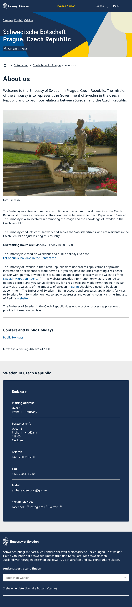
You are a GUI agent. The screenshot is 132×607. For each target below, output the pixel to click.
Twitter (52, 507)
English (18, 20)
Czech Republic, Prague (47, 65)
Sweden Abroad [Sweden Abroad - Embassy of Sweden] (66, 6)
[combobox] (66, 578)
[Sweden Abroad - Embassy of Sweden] (18, 6)
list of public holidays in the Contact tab (29, 258)
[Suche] (104, 6)
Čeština (28, 20)
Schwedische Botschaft (37, 35)
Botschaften (21, 65)
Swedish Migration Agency (20, 279)
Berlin (75, 286)
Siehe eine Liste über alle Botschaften (28, 588)
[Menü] (122, 6)
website (22, 298)
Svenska (8, 20)
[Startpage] (6, 65)
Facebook (18, 507)
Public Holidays (13, 337)
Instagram (36, 507)
